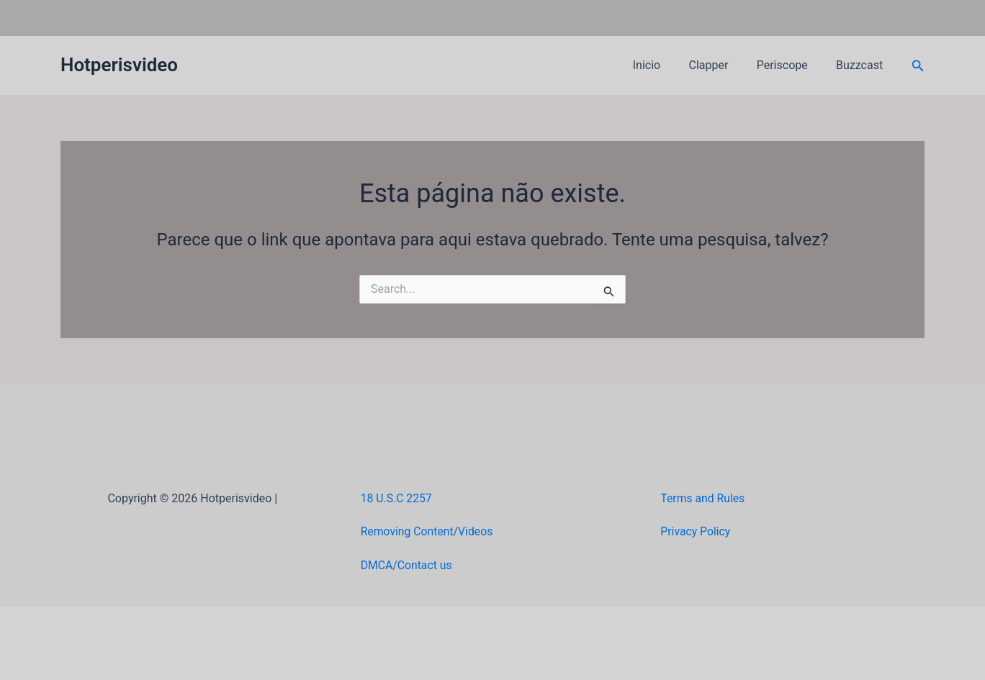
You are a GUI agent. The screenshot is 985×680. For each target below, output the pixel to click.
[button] (918, 66)
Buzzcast (862, 65)
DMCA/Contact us (407, 565)
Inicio (664, 65)
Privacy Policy (696, 531)
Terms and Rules (703, 498)
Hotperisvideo (119, 65)
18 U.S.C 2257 (397, 498)
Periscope (790, 65)
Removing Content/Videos (428, 531)
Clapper (722, 65)
